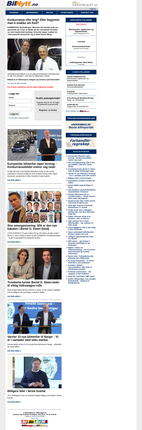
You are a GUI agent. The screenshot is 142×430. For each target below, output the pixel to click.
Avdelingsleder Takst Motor (81, 63)
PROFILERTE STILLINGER (81, 20)
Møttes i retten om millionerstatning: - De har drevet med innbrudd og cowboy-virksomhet (81, 251)
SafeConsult (35, 416)
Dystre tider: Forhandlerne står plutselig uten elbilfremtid (80, 257)
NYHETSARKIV (67, 13)
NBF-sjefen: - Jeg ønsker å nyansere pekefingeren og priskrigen (79, 243)
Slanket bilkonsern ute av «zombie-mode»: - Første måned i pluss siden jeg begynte (81, 196)
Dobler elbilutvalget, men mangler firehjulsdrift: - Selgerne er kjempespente (82, 281)
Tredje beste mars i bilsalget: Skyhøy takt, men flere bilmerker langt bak (81, 212)
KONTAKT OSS (87, 13)
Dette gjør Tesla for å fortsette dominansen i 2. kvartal (80, 206)
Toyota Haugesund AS (81, 34)
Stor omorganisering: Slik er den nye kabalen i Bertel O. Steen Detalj (81, 164)
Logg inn (93, 9)
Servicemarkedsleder (81, 47)
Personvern (34, 418)
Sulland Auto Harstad (81, 49)
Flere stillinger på (72, 111)
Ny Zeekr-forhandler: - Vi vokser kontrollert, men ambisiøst (81, 262)
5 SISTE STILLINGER (81, 72)
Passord (12, 105)
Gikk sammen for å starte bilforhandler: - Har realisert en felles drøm (80, 223)
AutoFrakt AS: (73, 105)
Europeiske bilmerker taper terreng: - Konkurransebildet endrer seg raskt (79, 158)
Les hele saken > (14, 180)
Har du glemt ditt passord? (19, 118)
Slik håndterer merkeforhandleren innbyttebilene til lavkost (82, 191)
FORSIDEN (13, 13)
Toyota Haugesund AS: (76, 77)
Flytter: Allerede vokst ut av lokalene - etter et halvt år (79, 217)
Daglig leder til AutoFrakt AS (77, 107)
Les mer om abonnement (17, 83)
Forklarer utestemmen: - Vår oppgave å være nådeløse (79, 273)
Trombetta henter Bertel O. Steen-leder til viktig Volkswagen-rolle (82, 170)
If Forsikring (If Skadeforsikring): (80, 98)
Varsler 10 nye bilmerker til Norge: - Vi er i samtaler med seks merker (82, 175)
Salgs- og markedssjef (75, 100)
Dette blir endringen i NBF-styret (81, 276)
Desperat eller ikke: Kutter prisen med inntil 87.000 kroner (81, 202)
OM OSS (49, 13)
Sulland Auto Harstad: (76, 85)
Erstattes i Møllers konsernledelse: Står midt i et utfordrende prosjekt (80, 267)
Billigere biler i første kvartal (79, 178)
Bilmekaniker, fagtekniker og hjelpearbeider (81, 31)
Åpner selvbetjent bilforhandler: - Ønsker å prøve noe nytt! (81, 233)
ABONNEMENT (32, 13)
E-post (11, 97)
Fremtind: (71, 92)
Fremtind (81, 65)
